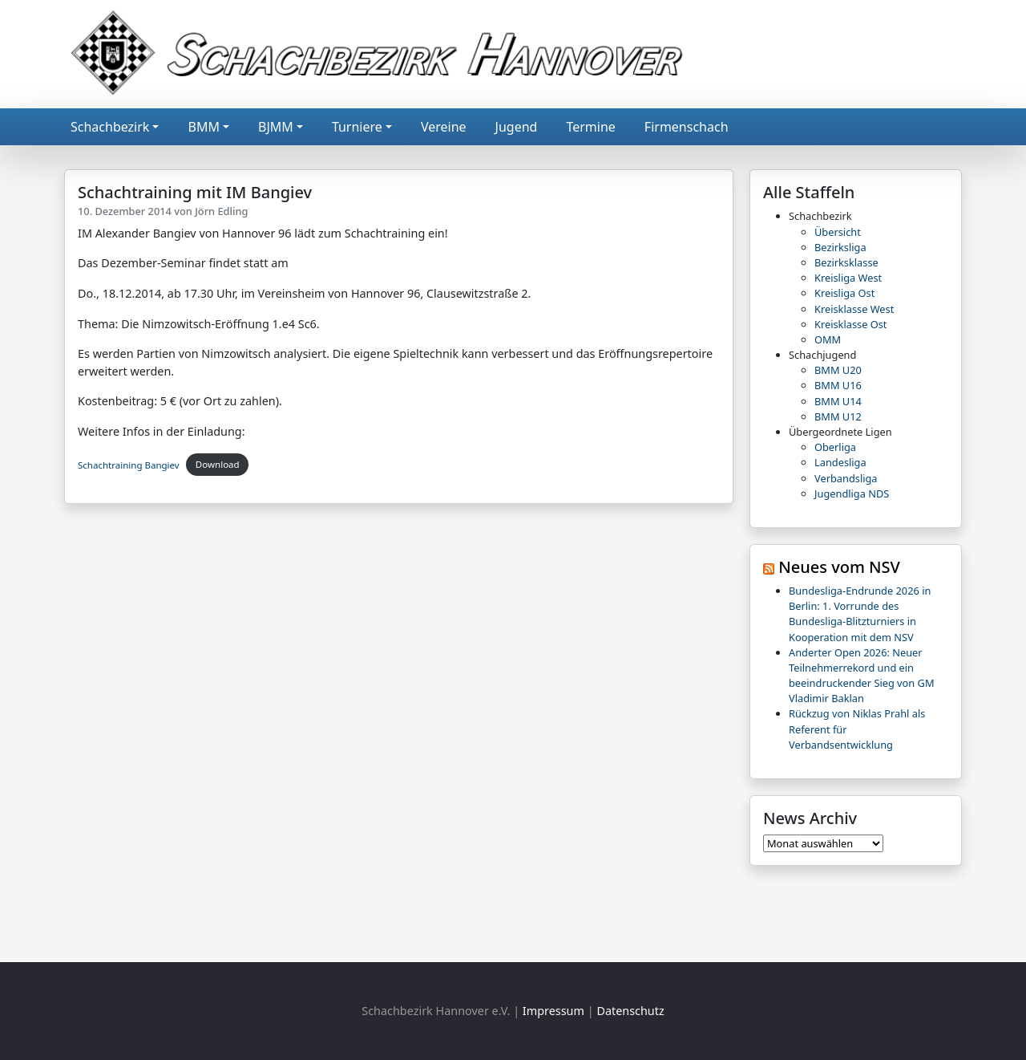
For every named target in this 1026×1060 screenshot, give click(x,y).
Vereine (444, 127)
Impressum (553, 1010)
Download (218, 464)
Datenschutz (630, 1010)
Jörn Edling (221, 211)
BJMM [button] (275, 127)
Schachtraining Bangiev (129, 464)
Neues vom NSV (839, 567)
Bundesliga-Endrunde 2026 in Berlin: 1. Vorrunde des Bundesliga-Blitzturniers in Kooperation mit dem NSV (860, 613)
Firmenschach (686, 127)
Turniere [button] (357, 127)
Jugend (516, 127)
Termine (590, 127)
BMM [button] (203, 127)
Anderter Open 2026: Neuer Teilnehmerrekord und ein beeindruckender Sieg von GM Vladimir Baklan (862, 675)
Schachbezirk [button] (110, 127)
